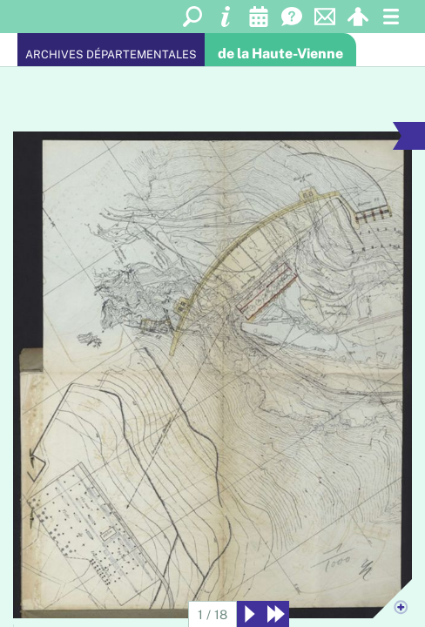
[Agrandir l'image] (213, 374)
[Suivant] (250, 614)
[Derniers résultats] (276, 614)
